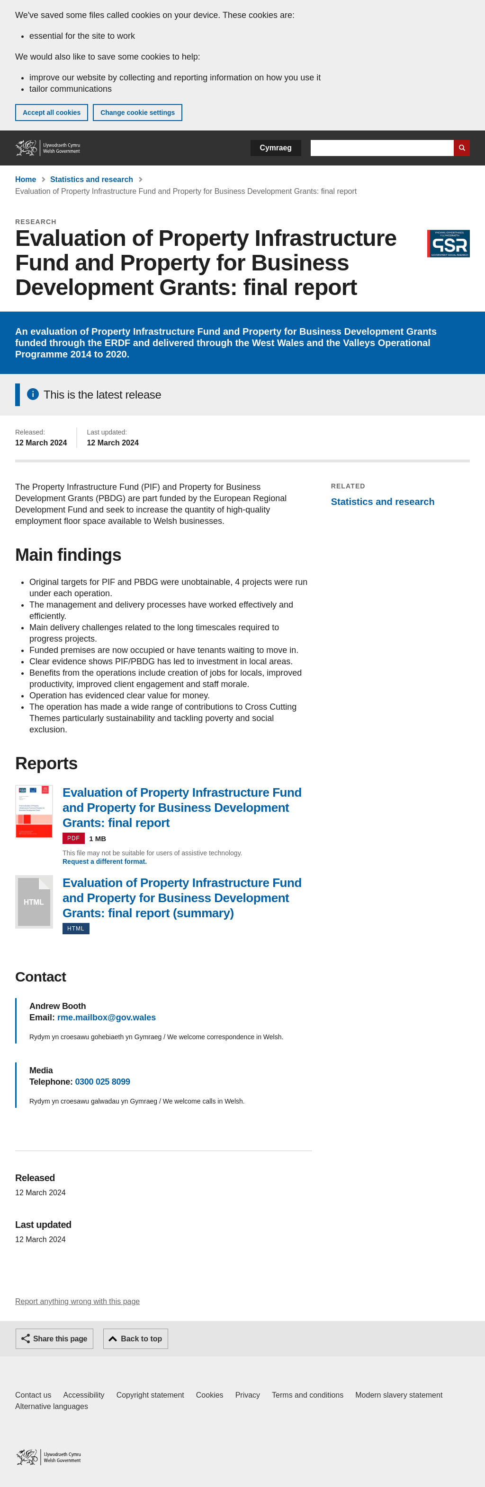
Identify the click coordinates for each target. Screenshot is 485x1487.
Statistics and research (91, 179)
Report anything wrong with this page (77, 1301)
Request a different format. (105, 861)
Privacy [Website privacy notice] (247, 1395)
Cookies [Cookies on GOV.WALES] (210, 1395)
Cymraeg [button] (276, 148)
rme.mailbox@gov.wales (106, 1017)
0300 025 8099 (102, 1082)
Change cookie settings (137, 112)
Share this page (60, 1339)
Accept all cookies (52, 112)
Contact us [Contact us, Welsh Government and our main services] (33, 1395)
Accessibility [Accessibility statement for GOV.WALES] (83, 1395)
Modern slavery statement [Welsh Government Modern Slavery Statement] (398, 1395)
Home (25, 179)
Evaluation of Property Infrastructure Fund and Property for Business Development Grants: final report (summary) (34, 902)
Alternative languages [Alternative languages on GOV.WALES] (51, 1406)
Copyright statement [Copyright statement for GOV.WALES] (150, 1395)
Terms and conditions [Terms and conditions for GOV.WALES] (307, 1395)
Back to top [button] (141, 1339)
